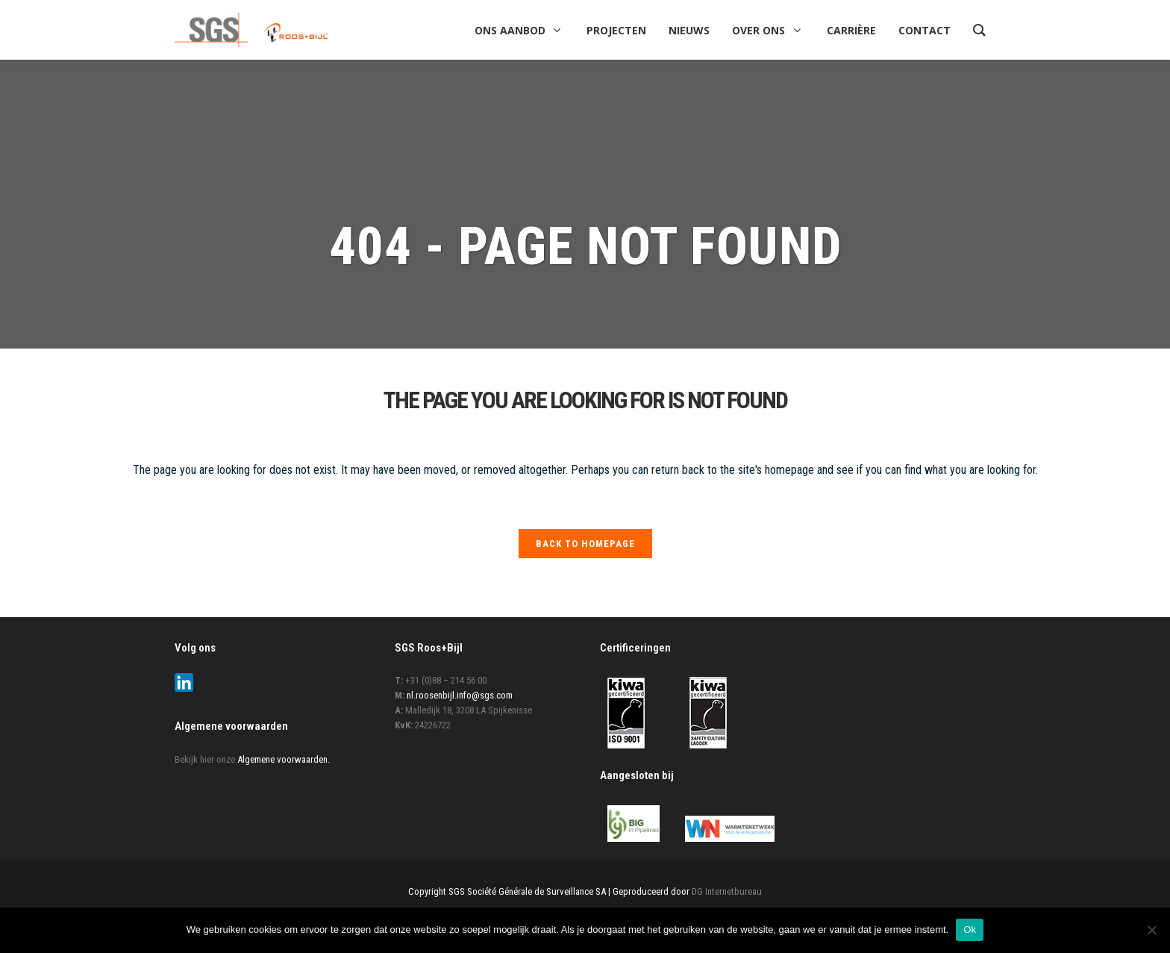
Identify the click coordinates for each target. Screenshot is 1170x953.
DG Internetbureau (727, 891)
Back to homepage (585, 543)
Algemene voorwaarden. (283, 759)
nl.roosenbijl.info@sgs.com (460, 695)
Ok (969, 929)
